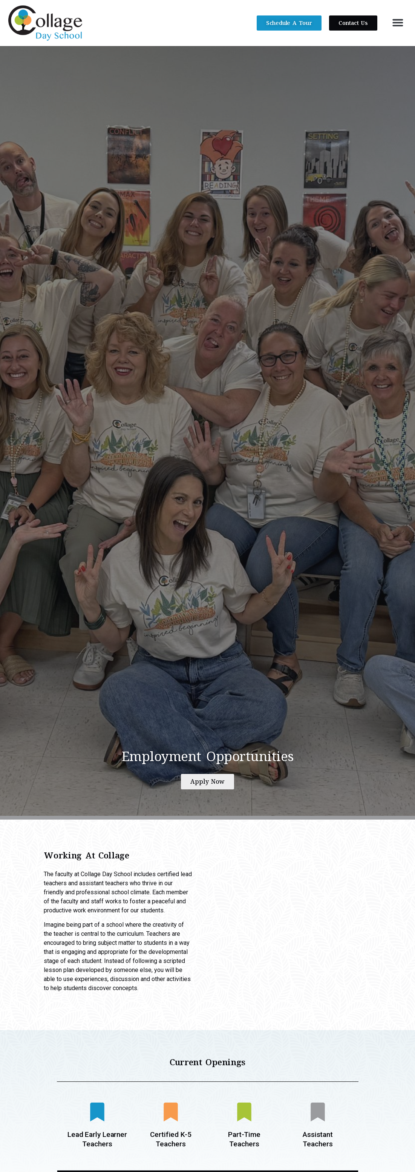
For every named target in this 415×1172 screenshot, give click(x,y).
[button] (398, 22)
